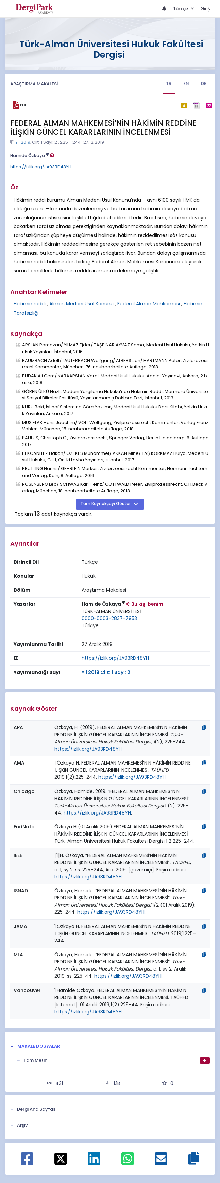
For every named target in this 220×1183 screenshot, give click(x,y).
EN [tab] (186, 83)
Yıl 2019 (22, 142)
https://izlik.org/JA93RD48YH (40, 167)
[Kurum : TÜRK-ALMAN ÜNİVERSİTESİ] (111, 611)
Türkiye (90, 625)
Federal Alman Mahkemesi (148, 303)
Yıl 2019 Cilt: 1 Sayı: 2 (106, 672)
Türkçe (181, 8)
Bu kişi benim (144, 604)
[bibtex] (184, 105)
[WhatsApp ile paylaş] (127, 1162)
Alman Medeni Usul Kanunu (81, 303)
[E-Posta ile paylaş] (161, 1162)
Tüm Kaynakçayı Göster (106, 504)
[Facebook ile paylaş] (27, 1162)
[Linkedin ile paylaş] (94, 1162)
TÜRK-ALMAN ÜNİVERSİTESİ (111, 611)
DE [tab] (203, 83)
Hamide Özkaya (32, 155)
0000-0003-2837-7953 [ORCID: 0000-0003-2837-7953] (109, 618)
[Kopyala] (204, 727)
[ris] (196, 105)
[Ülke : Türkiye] (90, 625)
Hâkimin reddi (30, 303)
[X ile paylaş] (60, 1158)
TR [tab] (168, 83)
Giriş (205, 8)
